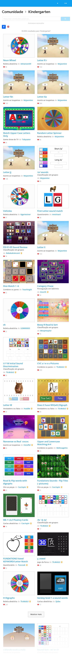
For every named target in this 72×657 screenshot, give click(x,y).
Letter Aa (42, 96)
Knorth (43, 292)
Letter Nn (8, 96)
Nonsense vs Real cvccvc (16, 441)
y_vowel (41, 558)
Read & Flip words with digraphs (15, 482)
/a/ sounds (42, 172)
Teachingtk (27, 289)
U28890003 (25, 328)
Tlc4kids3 (10, 372)
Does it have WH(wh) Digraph (52, 405)
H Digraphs (9, 597)
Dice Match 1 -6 (11, 286)
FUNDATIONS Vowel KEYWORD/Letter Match (15, 560)
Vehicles (7, 210)
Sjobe (58, 601)
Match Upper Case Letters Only (17, 134)
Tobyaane (26, 139)
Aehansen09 (26, 64)
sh (4, 324)
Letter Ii (41, 247)
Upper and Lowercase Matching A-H (48, 443)
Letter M (7, 405)
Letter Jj (7, 172)
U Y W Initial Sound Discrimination (13, 365)
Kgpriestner (26, 214)
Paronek (21, 565)
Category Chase (45, 286)
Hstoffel (27, 445)
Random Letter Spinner (49, 133)
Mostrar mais (36, 614)
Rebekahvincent (13, 253)
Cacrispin (22, 487)
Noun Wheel (9, 60)
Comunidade (12, 11)
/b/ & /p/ (42, 519)
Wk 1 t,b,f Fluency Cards (15, 519)
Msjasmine (62, 64)
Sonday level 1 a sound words (52, 597)
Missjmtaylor (45, 330)
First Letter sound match (50, 210)
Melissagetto (62, 448)
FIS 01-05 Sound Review (15, 247)
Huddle (27, 408)
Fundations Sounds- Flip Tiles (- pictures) (52, 482)
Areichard (56, 214)
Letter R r (42, 60)
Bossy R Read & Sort (47, 324)
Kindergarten (39, 11)
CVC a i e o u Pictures (48, 363)
